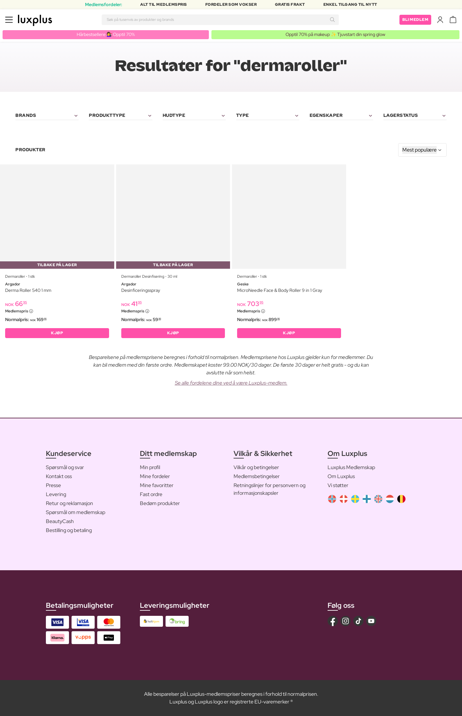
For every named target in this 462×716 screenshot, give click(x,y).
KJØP (57, 333)
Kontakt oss (59, 476)
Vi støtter (338, 485)
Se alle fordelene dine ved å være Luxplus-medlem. (231, 383)
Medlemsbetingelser (257, 476)
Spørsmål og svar (65, 467)
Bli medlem (415, 19)
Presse (53, 485)
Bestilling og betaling (69, 530)
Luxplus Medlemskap (351, 467)
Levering (56, 494)
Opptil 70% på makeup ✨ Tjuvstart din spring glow (335, 34)
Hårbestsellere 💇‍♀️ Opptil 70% (106, 34)
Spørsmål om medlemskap (75, 512)
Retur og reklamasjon (69, 503)
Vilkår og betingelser (256, 467)
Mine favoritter (157, 485)
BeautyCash (60, 521)
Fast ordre (151, 494)
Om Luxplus (341, 476)
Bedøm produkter (160, 503)
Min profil (150, 467)
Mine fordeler (155, 476)
